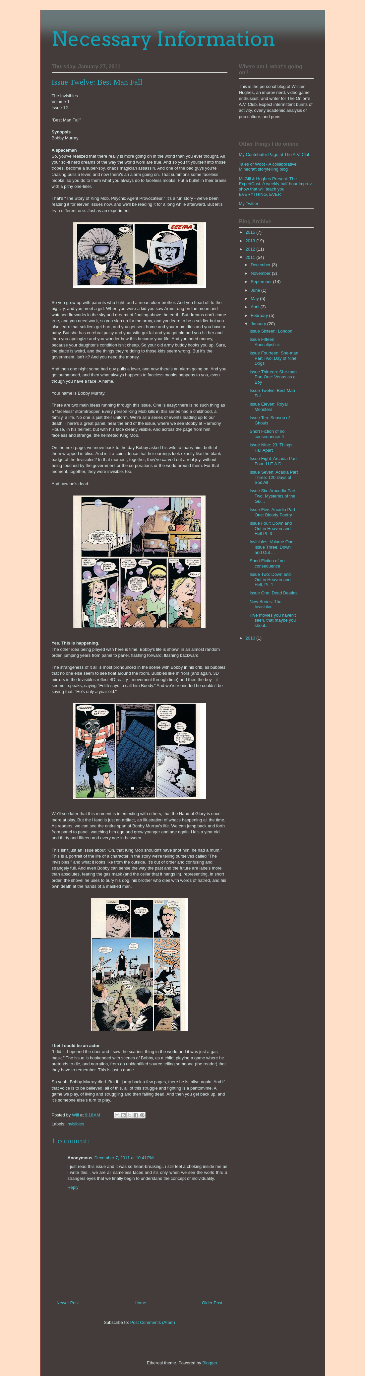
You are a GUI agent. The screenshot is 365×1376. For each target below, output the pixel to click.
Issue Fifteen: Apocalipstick (265, 342)
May (255, 298)
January (259, 323)
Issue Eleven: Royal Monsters (269, 407)
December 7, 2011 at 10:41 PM (124, 1157)
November (261, 273)
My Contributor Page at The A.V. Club (275, 154)
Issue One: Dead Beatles (274, 592)
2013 (251, 240)
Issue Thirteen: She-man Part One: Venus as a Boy (273, 377)
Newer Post (68, 1302)
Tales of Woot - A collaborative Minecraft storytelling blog (268, 167)
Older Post (212, 1302)
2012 (251, 249)
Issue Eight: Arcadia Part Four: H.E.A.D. (273, 461)
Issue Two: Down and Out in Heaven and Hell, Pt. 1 (270, 579)
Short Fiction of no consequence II (267, 434)
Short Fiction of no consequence (267, 563)
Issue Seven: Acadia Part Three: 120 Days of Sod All (274, 477)
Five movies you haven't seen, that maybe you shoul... (273, 620)
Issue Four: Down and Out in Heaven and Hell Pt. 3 (271, 528)
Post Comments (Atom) (152, 1322)
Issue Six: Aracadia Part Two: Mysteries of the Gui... (272, 495)
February (260, 315)
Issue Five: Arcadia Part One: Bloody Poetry (272, 512)
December (261, 264)
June (256, 290)
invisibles (75, 1123)
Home (140, 1302)
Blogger (209, 1362)
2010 (251, 638)
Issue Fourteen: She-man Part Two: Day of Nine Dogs (274, 358)
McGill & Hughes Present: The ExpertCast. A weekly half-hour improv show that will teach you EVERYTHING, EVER (275, 186)
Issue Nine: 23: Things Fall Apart (271, 447)
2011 (251, 257)
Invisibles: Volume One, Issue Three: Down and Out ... (272, 547)
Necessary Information (163, 39)
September (262, 281)
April (256, 306)
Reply (73, 1187)
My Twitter (249, 203)
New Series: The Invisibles (265, 604)
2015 (251, 232)
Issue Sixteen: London (271, 331)
